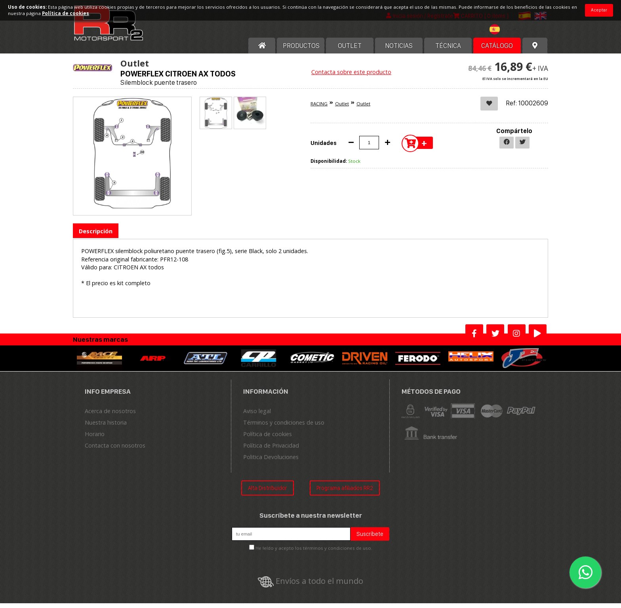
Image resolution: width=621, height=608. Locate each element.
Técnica (448, 50)
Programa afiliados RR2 (344, 492)
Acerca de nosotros (110, 415)
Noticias (399, 50)
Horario (95, 438)
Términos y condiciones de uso (283, 427)
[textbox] (507, 34)
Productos (301, 50)
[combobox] (507, 35)
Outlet (342, 108)
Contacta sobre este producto (351, 76)
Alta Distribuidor (267, 492)
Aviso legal (257, 415)
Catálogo (497, 50)
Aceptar (599, 10)
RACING (319, 108)
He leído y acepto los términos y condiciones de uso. (313, 553)
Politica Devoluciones (271, 461)
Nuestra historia (106, 427)
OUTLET (350, 50)
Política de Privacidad (271, 450)
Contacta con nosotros (115, 450)
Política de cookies (267, 438)
